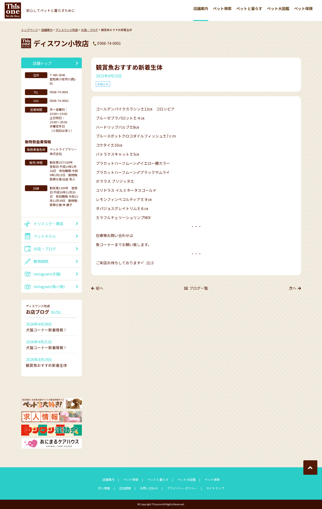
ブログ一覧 (198, 288)
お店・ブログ (89, 30)
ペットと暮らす (249, 8)
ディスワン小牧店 (67, 30)
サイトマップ (215, 488)
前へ (99, 288)
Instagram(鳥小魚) (49, 286)
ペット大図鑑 (278, 8)
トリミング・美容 (48, 223)
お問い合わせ (149, 488)
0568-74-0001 (109, 43)
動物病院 (41, 261)
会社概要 (125, 488)
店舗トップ (42, 63)
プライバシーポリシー (182, 488)
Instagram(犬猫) (47, 274)
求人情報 (104, 488)
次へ (292, 288)
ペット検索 (222, 8)
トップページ (29, 30)
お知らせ (103, 84)
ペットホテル (45, 236)
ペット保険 (303, 8)
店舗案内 (200, 8)
